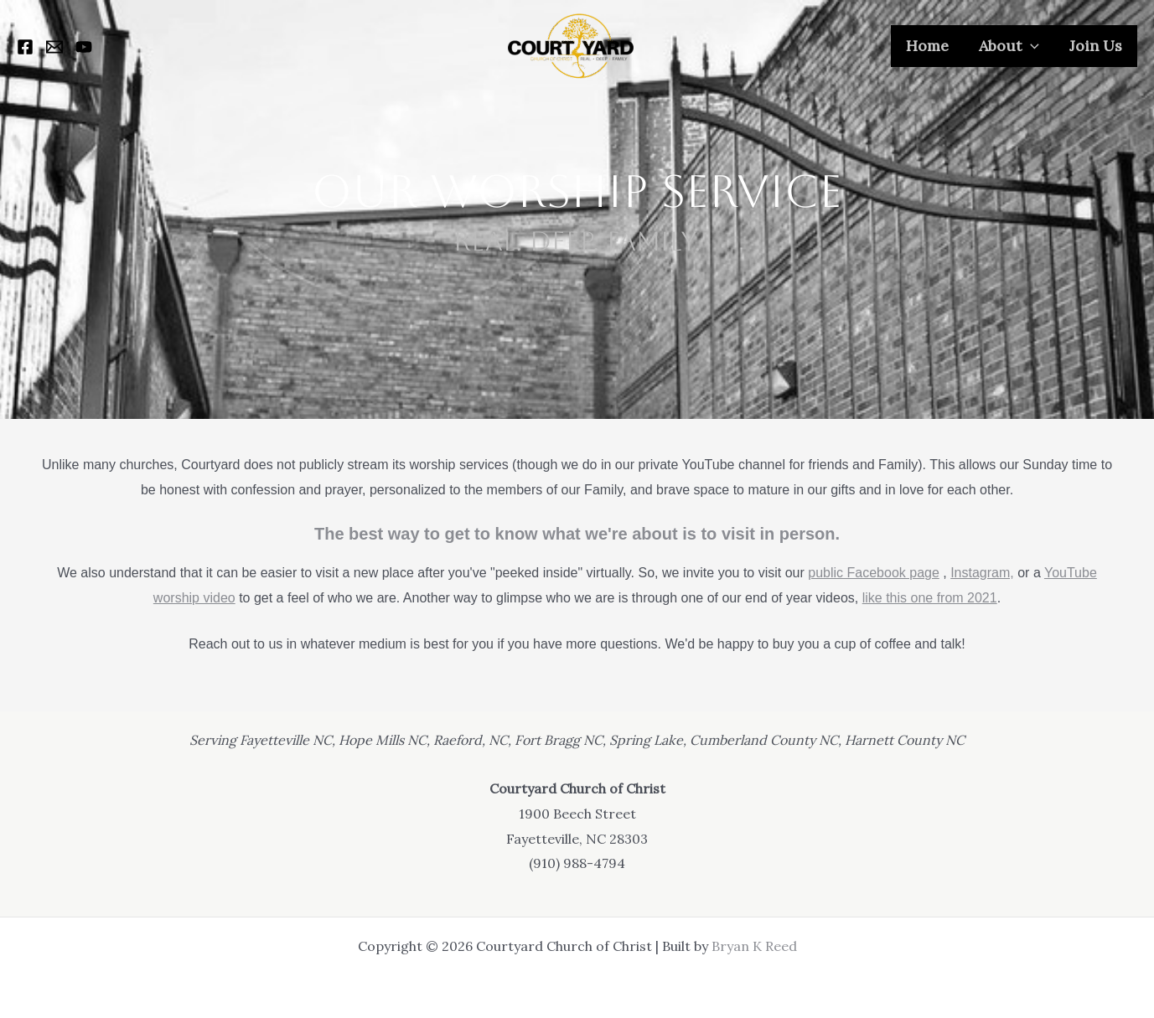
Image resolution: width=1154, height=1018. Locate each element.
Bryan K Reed (754, 946)
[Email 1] (54, 47)
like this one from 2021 (929, 598)
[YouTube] (83, 47)
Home (927, 45)
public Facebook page (873, 573)
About (1009, 46)
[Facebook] (25, 47)
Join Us (1095, 45)
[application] (1030, 46)
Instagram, (982, 573)
